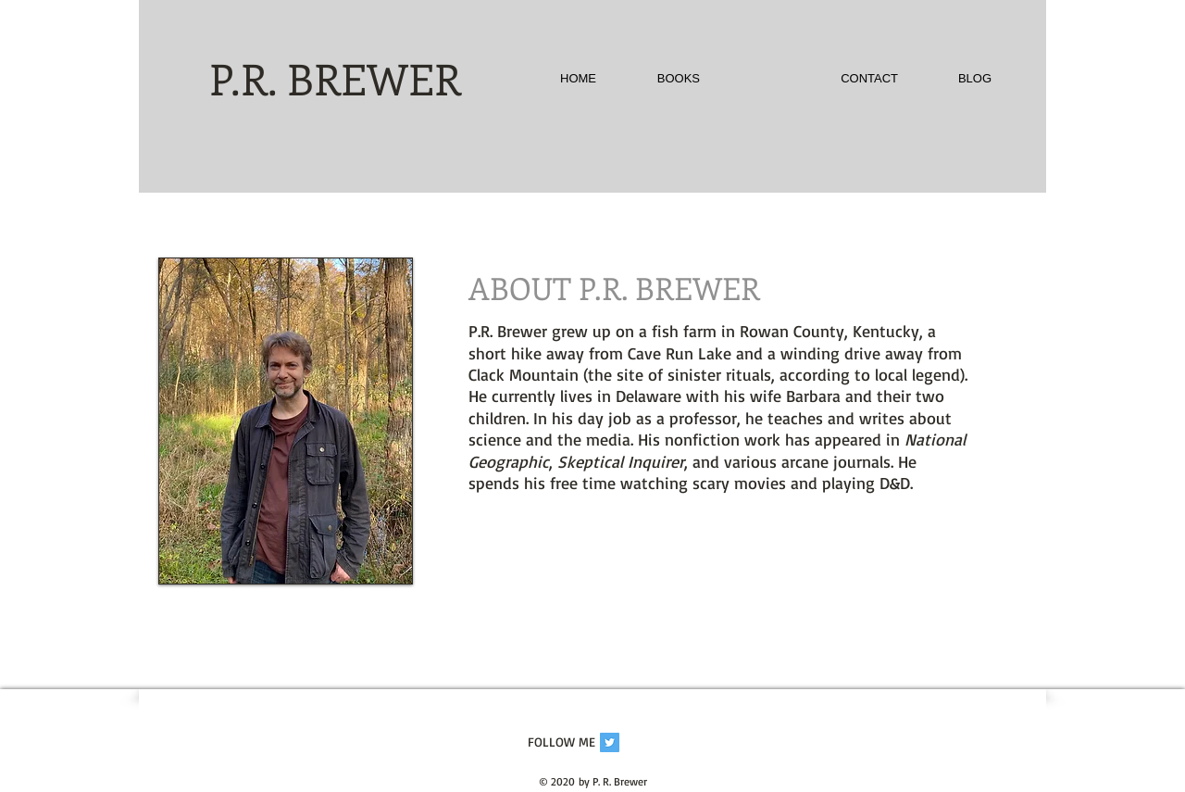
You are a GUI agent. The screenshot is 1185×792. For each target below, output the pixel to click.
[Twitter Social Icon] (609, 742)
